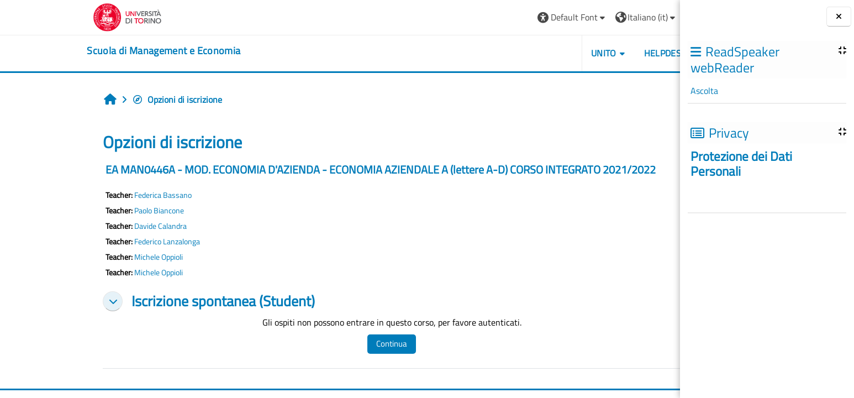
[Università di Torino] (59, 16)
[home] (96, 51)
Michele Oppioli (91, 257)
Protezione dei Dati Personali (741, 164)
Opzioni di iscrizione (110, 99)
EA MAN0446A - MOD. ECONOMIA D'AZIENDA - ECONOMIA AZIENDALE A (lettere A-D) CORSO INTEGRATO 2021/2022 (313, 169)
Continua (324, 343)
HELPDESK (597, 53)
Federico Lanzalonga (100, 241)
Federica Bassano (95, 195)
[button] (504, 17)
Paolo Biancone (92, 211)
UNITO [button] (536, 53)
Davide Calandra (93, 226)
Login (636, 17)
